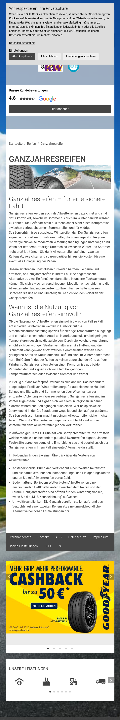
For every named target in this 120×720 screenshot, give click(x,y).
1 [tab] (48, 649)
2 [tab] (54, 649)
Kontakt (43, 537)
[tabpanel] (60, 603)
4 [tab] (66, 649)
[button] (9, 607)
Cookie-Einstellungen (23, 546)
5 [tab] (72, 649)
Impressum (100, 537)
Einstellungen (18, 50)
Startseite (16, 144)
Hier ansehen (60, 109)
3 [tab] (60, 649)
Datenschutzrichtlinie (22, 42)
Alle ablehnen (49, 56)
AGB (59, 537)
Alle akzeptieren (22, 56)
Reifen (31, 144)
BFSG (48, 546)
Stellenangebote (20, 537)
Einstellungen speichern (81, 56)
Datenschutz (77, 537)
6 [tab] (70, 692)
